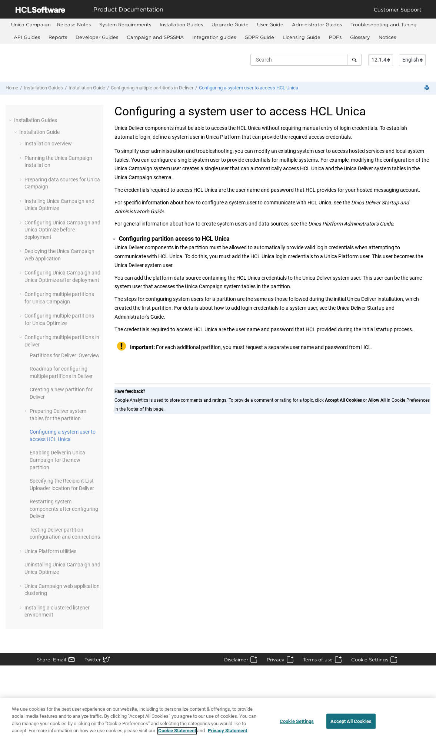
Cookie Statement (177, 734)
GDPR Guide (259, 37)
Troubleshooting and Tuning (383, 24)
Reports (58, 37)
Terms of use (318, 659)
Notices (387, 37)
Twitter (92, 659)
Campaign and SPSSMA (155, 37)
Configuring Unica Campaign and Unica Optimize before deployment (62, 230)
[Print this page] (427, 88)
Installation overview (48, 144)
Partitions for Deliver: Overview (65, 355)
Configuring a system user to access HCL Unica (248, 88)
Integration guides (214, 37)
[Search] (354, 60)
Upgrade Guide (230, 24)
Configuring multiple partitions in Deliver (152, 88)
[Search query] (306, 60)
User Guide (270, 24)
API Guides (27, 37)
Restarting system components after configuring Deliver (64, 509)
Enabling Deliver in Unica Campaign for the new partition (57, 460)
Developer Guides (97, 37)
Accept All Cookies (351, 724)
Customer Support (398, 9)
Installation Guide (87, 88)
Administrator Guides (317, 24)
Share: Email (51, 659)
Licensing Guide (301, 37)
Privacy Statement (227, 734)
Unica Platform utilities (50, 551)
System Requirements (125, 24)
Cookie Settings (369, 659)
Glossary (360, 37)
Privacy (275, 659)
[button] (11, 120)
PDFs (335, 37)
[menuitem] (31, 24)
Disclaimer (236, 659)
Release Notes (74, 24)
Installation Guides (181, 24)
